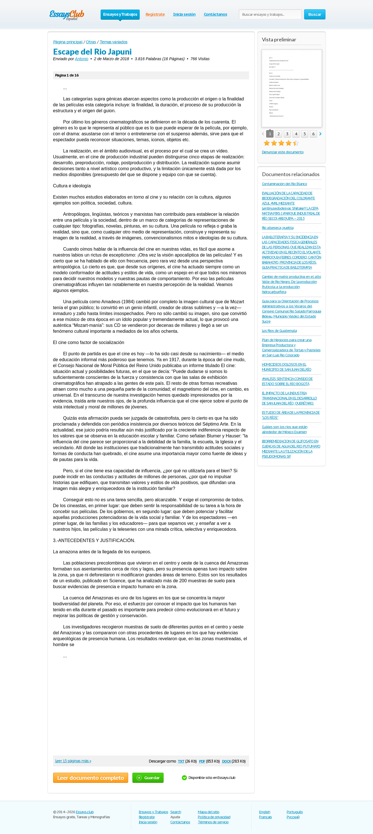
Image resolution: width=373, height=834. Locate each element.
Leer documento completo (90, 777)
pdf (202, 760)
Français (265, 817)
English (264, 812)
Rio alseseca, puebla (277, 227)
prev (262, 134)
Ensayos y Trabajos (153, 812)
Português (295, 812)
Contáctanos (215, 14)
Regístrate (155, 14)
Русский (293, 817)
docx (226, 760)
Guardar (148, 777)
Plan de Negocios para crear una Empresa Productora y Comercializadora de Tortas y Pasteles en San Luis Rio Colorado (291, 348)
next (320, 134)
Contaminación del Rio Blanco (284, 183)
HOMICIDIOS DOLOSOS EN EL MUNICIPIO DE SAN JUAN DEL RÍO (286, 367)
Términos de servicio (213, 822)
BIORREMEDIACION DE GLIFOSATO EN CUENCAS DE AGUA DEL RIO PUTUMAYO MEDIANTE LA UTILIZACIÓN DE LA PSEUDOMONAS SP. (291, 449)
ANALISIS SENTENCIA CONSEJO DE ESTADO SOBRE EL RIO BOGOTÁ (287, 381)
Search (175, 812)
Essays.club (85, 812)
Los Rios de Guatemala (279, 330)
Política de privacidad (214, 817)
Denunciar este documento (283, 152)
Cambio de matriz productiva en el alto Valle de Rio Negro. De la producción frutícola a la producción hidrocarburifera (291, 284)
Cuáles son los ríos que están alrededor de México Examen (285, 429)
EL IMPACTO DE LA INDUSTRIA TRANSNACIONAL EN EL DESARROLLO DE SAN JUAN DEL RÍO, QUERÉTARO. (289, 398)
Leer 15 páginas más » (73, 760)
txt (181, 760)
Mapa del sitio (208, 812)
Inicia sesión (184, 14)
